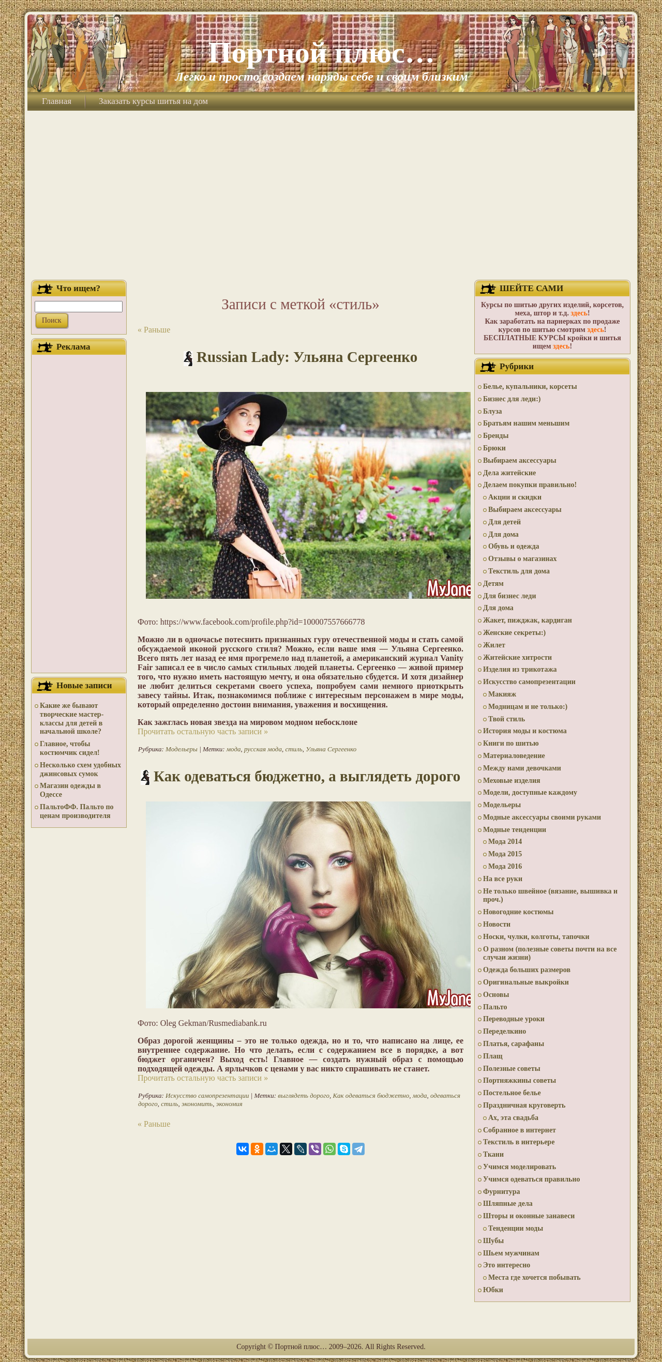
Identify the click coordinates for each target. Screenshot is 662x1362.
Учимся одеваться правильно (531, 1179)
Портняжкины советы (519, 1080)
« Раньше (154, 329)
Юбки (493, 1290)
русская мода (263, 749)
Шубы (493, 1241)
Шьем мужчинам (511, 1253)
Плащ (493, 1056)
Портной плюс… (321, 52)
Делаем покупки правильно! (530, 485)
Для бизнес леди (509, 596)
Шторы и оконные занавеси (529, 1216)
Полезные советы (511, 1068)
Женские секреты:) (514, 633)
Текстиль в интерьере (518, 1142)
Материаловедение (514, 756)
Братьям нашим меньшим (526, 423)
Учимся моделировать (519, 1167)
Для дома (503, 534)
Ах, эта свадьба (513, 1118)
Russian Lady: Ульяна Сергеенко (307, 357)
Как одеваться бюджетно (371, 1095)
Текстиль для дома (519, 571)
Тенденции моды (515, 1228)
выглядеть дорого (303, 1095)
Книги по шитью (511, 743)
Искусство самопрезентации (207, 1095)
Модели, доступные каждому (530, 792)
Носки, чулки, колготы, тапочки (536, 937)
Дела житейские (509, 473)
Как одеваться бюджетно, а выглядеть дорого (307, 776)
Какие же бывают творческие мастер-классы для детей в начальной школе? (71, 718)
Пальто (495, 1007)
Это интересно (506, 1265)
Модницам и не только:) (527, 706)
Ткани (493, 1154)
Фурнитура (501, 1191)
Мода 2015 (505, 854)
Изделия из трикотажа (520, 669)
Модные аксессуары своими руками (542, 817)
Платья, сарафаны (513, 1044)
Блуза (492, 411)
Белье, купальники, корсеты (530, 386)
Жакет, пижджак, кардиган (527, 620)
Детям (493, 583)
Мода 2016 (505, 866)
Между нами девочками (522, 768)
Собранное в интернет (519, 1130)
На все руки (502, 879)
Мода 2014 (505, 841)
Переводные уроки (514, 1019)
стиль (293, 749)
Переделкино (504, 1031)
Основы (496, 994)
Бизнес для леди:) (511, 399)
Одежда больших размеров (526, 970)
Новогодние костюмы (518, 912)
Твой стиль (506, 719)
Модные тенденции (514, 830)
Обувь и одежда (513, 546)
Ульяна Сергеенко (331, 749)
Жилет (494, 645)
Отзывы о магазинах (522, 559)
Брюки (494, 448)
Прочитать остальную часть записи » (203, 731)
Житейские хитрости (517, 657)
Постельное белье (512, 1093)
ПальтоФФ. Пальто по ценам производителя (76, 811)
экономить (197, 1104)
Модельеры (182, 749)
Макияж (502, 694)
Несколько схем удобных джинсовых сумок (80, 769)
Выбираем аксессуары (519, 460)
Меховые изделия (511, 780)
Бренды (495, 436)
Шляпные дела (508, 1203)
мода (234, 749)
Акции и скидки (514, 497)
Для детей (504, 522)
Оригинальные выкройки (526, 982)
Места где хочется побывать (534, 1277)
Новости (496, 924)
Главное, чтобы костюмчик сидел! (70, 748)
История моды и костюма (525, 731)
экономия (229, 1104)
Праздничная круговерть (524, 1105)
